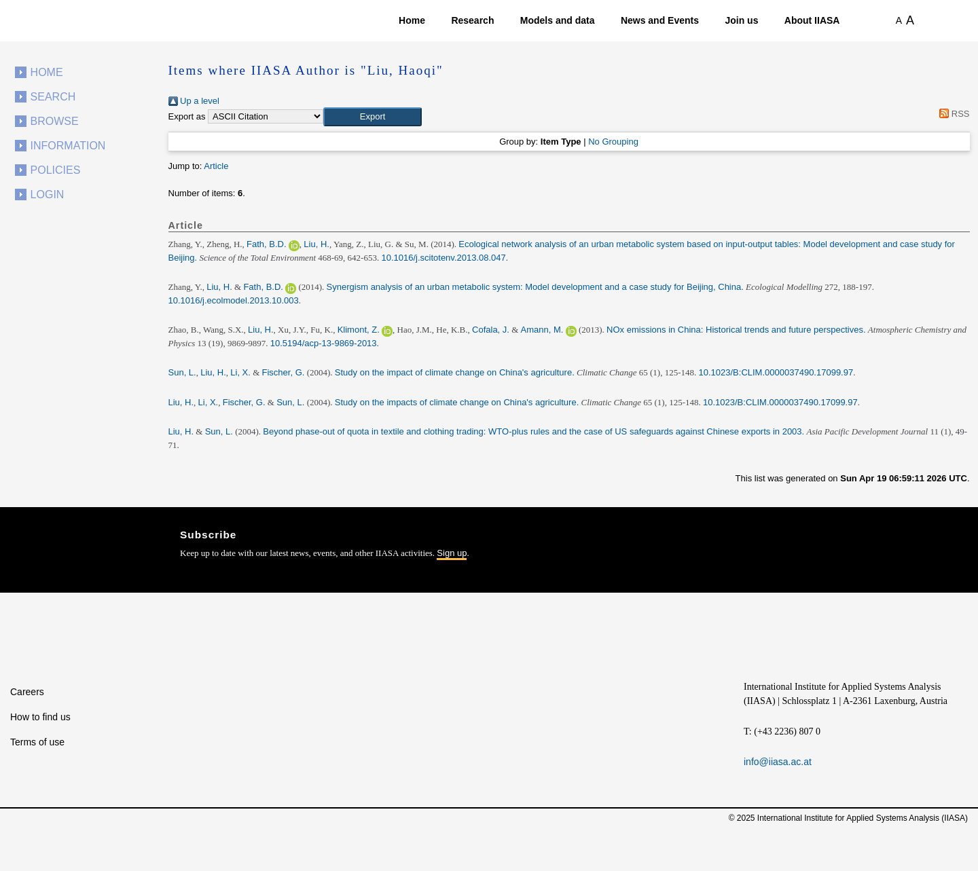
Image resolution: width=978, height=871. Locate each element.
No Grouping (613, 141)
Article (216, 166)
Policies (56, 170)
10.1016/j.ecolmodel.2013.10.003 (233, 300)
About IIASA (812, 20)
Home (412, 20)
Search (53, 97)
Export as (187, 116)
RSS (952, 114)
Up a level (193, 101)
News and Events (660, 20)
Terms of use (37, 742)
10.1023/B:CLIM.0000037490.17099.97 (776, 372)
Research (472, 20)
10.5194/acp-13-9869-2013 (323, 343)
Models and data (557, 20)
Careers (27, 691)
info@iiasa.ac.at (778, 761)
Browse (55, 121)
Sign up (452, 553)
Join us (741, 20)
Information (68, 145)
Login (48, 194)
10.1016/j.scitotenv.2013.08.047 (443, 258)
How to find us (40, 716)
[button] (372, 116)
